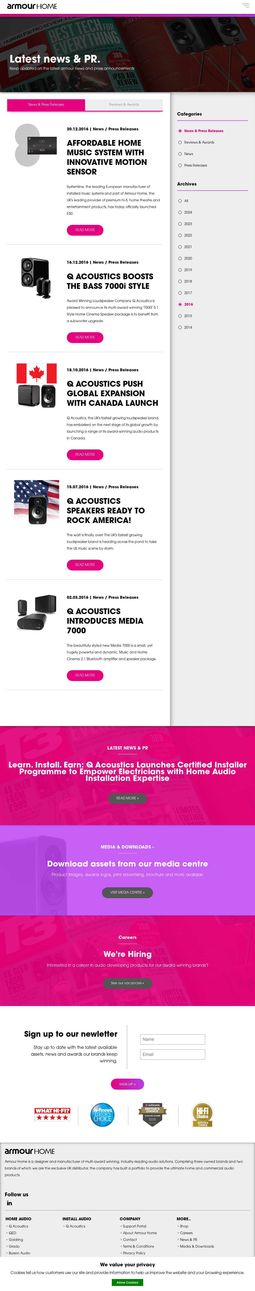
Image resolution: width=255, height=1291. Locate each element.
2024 (188, 213)
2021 (188, 247)
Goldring (16, 1240)
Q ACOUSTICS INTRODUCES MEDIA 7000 (105, 621)
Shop (184, 1226)
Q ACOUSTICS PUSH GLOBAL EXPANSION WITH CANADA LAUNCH (112, 394)
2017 (188, 293)
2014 (188, 328)
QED (12, 1233)
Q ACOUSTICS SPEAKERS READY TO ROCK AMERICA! (106, 511)
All (186, 201)
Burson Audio (19, 1253)
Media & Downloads (197, 1247)
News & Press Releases (46, 105)
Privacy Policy (134, 1253)
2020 (188, 259)
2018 (188, 282)
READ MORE (85, 230)
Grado (14, 1247)
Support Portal (134, 1226)
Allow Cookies (127, 1282)
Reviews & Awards (124, 105)
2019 (188, 270)
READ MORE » (127, 798)
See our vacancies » (127, 983)
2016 (188, 305)
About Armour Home (140, 1233)
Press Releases (195, 166)
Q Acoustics (18, 1226)
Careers (186, 1233)
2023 (188, 224)
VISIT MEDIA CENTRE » (127, 893)
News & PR (188, 1240)
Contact (130, 1240)
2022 (188, 236)
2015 (188, 316)
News (188, 154)
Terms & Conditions (138, 1247)
